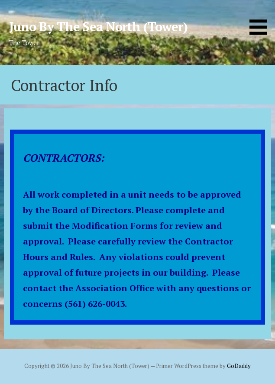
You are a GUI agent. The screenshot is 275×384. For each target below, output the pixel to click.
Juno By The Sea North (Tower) (98, 26)
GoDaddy (239, 366)
